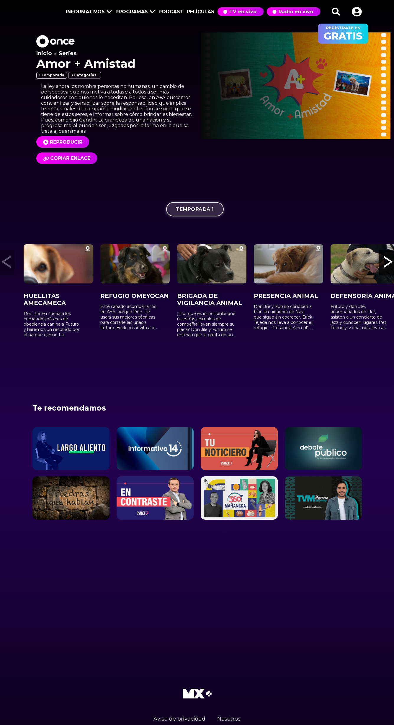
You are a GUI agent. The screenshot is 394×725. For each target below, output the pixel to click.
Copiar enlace (66, 158)
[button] (357, 12)
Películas (200, 11)
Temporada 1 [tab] (195, 209)
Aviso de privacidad (179, 719)
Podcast (171, 11)
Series (67, 53)
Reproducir (66, 142)
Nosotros (229, 719)
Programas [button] (134, 12)
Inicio (44, 53)
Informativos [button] (88, 12)
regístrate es (343, 33)
